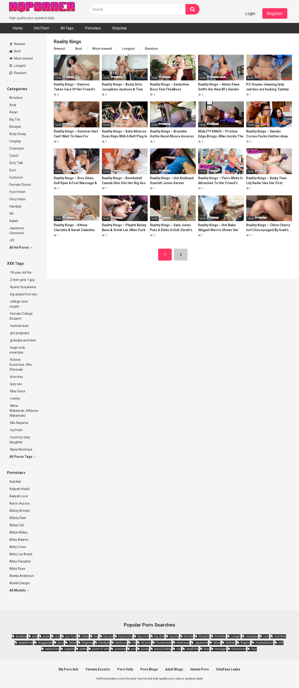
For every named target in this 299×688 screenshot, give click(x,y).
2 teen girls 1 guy (22, 280)
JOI (11, 240)
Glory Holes (17, 199)
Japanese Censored (16, 230)
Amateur (16, 98)
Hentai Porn (199, 669)
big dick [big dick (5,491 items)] (159, 636)
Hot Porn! (41, 28)
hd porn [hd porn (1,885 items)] (146, 642)
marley (14, 398)
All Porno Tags (22, 457)
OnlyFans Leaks (228, 669)
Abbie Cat (16, 525)
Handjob (15, 206)
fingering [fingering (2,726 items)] (87, 642)
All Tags (67, 28)
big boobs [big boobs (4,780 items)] (125, 636)
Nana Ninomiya (21, 449)
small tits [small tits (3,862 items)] (192, 649)
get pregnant (19, 333)
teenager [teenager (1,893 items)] (220, 649)
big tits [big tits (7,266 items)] (174, 636)
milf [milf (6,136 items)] (281, 642)
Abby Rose (17, 568)
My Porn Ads (68, 669)
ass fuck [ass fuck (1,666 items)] (71, 636)
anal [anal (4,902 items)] (35, 636)
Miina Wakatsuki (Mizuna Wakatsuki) (23, 410)
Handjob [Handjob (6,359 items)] (104, 642)
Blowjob (15, 127)
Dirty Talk (16, 163)
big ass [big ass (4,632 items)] (108, 636)
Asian (13, 112)
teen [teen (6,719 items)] (207, 649)
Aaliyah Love (18, 496)
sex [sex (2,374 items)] (178, 649)
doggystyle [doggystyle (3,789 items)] (45, 642)
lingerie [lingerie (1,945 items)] (245, 642)
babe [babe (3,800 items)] (85, 636)
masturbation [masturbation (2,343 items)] (264, 642)
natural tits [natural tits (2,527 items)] (52, 649)
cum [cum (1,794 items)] (266, 636)
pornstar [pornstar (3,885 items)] (120, 649)
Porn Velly (125, 669)
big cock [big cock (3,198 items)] (143, 636)
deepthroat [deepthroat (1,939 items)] (25, 642)
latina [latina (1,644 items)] (217, 642)
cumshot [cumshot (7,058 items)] (280, 636)
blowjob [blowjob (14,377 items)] (204, 636)
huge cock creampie (17, 350)
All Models (19, 590)
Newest (17, 44)
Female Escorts (98, 669)
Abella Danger (19, 583)
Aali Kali (15, 482)
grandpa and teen (22, 340)
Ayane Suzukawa (23, 287)
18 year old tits (20, 272)
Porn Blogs (149, 669)
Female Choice (20, 184)
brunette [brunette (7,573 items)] (220, 636)
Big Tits (14, 119)
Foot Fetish (17, 192)
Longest (17, 66)
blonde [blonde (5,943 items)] (188, 636)
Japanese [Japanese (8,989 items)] (201, 642)
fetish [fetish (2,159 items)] (73, 642)
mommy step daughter (19, 439)
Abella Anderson (21, 576)
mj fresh (15, 430)
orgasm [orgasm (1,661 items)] (69, 649)
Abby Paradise (20, 561)
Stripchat (119, 28)
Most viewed (21, 58)
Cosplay (15, 141)
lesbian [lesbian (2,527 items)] (230, 642)
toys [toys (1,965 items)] (254, 649)
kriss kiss (16, 377)
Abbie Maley (18, 532)
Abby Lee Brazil (20, 554)
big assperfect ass (23, 294)
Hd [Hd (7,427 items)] (134, 642)
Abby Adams (18, 539)
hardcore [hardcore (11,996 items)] (121, 642)
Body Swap (17, 134)
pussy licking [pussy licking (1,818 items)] (162, 649)
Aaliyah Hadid (19, 489)
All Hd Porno (20, 247)
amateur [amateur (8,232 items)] (21, 636)
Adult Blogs (174, 669)
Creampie (16, 148)
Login (250, 13)
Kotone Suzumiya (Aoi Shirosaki (20, 364)
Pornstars (93, 28)
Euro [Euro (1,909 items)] (61, 642)
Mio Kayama (19, 423)
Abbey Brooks (19, 510)
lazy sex (15, 384)
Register (275, 13)
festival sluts (19, 326)
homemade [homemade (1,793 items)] (163, 642)
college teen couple (18, 304)
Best (15, 51)
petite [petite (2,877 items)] (83, 649)
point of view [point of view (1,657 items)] (100, 649)
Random (18, 73)
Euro (12, 170)
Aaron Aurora (19, 503)
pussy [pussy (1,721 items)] (145, 649)
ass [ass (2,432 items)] (57, 636)
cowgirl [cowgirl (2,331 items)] (236, 636)
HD (11, 213)
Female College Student (21, 316)
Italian (13, 221)
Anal (12, 105)
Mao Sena (17, 391)
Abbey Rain (17, 518)
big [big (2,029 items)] (96, 636)
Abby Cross (17, 547)
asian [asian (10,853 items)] (46, 636)
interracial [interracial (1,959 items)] (183, 642)
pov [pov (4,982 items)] (133, 649)
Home (17, 28)
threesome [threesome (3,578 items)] (238, 649)
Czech (14, 156)
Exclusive (16, 177)
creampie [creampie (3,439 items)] (252, 636)
